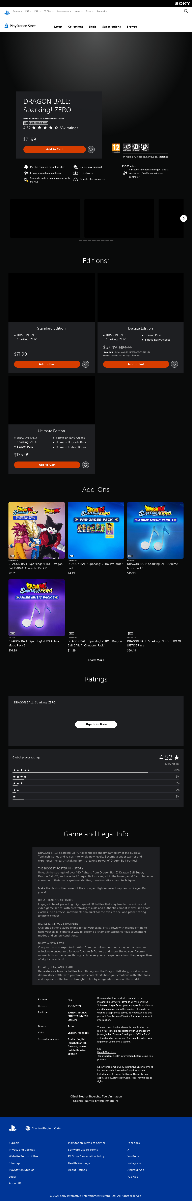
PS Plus (47, 11)
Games (16, 11)
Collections (75, 23)
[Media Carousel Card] (45, 214)
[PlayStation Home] (7, 11)
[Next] (183, 214)
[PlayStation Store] (21, 22)
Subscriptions (111, 23)
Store (88, 11)
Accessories (62, 11)
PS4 (36, 11)
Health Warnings (106, 1048)
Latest (58, 23)
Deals (93, 23)
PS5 (27, 11)
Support (101, 11)
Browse (132, 23)
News (77, 11)
